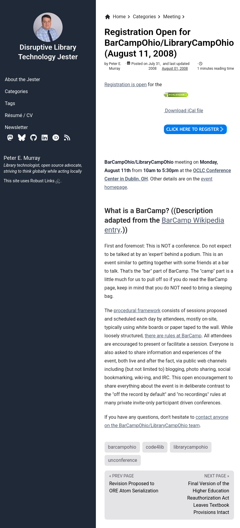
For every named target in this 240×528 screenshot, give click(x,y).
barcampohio (122, 447)
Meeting (172, 16)
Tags (10, 103)
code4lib (155, 447)
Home (115, 17)
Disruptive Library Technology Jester (48, 36)
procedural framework (137, 310)
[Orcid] (55, 137)
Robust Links (45, 180)
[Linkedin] (45, 137)
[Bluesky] (21, 137)
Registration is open (126, 84)
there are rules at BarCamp (173, 336)
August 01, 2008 (175, 68)
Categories (16, 91)
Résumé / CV (19, 115)
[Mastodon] (10, 137)
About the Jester (22, 79)
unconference (122, 460)
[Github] (33, 137)
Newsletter (16, 127)
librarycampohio (190, 447)
